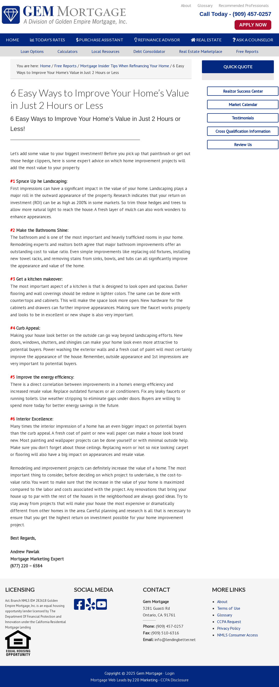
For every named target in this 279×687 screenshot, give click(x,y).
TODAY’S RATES (47, 39)
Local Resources (105, 51)
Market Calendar (243, 104)
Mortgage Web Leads (108, 679)
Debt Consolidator (149, 51)
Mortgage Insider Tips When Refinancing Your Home (124, 65)
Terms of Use (228, 608)
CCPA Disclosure (175, 679)
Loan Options (32, 51)
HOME (12, 39)
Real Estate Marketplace (200, 51)
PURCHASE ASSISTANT (99, 39)
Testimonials (243, 117)
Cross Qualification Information (243, 131)
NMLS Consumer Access (237, 634)
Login (169, 673)
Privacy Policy (228, 628)
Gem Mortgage (64, 16)
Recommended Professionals (244, 5)
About (186, 5)
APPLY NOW (253, 24)
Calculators (68, 51)
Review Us (243, 144)
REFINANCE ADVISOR (157, 39)
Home (45, 65)
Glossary (205, 5)
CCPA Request (229, 621)
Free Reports (247, 51)
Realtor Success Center (243, 91)
